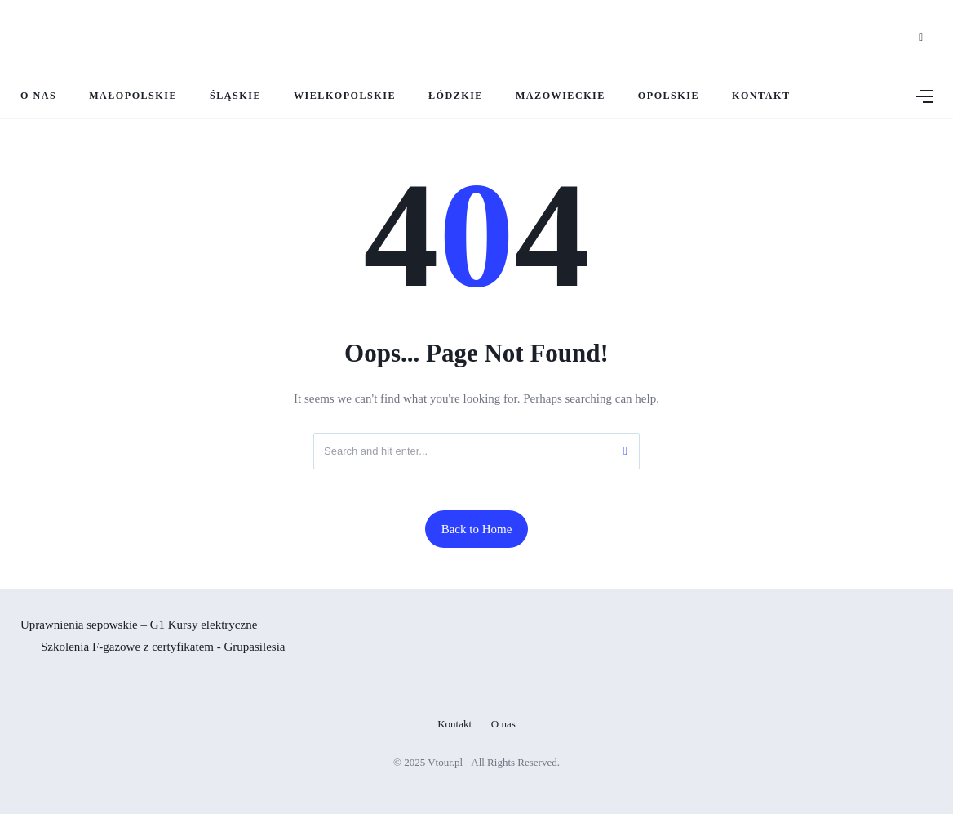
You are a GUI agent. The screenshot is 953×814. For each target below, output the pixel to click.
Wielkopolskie (345, 95)
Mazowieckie (560, 95)
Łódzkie (455, 95)
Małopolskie (133, 95)
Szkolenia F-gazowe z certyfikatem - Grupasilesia (163, 646)
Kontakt (761, 95)
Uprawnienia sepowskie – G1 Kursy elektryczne (138, 624)
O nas (38, 95)
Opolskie (668, 95)
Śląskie (235, 95)
